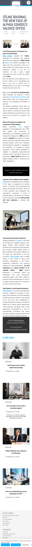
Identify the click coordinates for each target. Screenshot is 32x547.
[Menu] (28, 3)
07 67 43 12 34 (16, 327)
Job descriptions (7, 536)
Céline (20, 127)
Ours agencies (6, 523)
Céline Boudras (14, 256)
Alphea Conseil (8, 513)
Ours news (5, 525)
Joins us (5, 517)
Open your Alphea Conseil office (11, 515)
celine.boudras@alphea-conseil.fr (16, 330)
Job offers (5, 532)
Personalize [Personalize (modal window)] (25, 545)
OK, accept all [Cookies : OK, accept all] (5, 545)
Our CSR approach (7, 519)
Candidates (7, 530)
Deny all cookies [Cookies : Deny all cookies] (16, 545)
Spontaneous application (9, 534)
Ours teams (6, 521)
